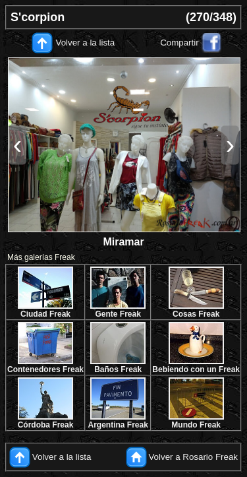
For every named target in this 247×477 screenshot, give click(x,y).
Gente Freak (117, 314)
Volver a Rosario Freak (193, 457)
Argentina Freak (118, 424)
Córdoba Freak (46, 424)
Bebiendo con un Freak (196, 369)
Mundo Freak (196, 424)
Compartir (179, 43)
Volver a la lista (85, 43)
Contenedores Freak (45, 369)
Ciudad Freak (45, 314)
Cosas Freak (196, 314)
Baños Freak (118, 369)
